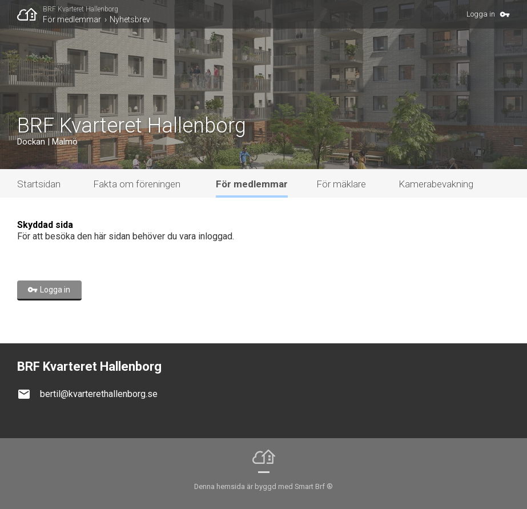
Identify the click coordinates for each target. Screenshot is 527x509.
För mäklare (341, 184)
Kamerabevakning (436, 184)
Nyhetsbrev (130, 19)
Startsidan (39, 184)
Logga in (480, 14)
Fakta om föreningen (136, 184)
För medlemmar (72, 19)
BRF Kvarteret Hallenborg (80, 9)
